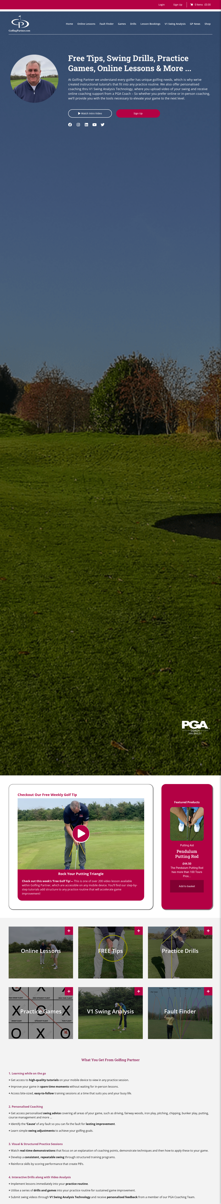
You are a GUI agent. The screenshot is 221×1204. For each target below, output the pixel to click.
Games (122, 23)
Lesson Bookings (150, 23)
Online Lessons (86, 23)
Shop (208, 23)
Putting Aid (187, 845)
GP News (195, 23)
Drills (133, 23)
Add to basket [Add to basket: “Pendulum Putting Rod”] (186, 886)
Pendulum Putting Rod (187, 853)
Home (69, 23)
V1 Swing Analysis (175, 23)
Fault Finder (107, 23)
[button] (161, 5)
